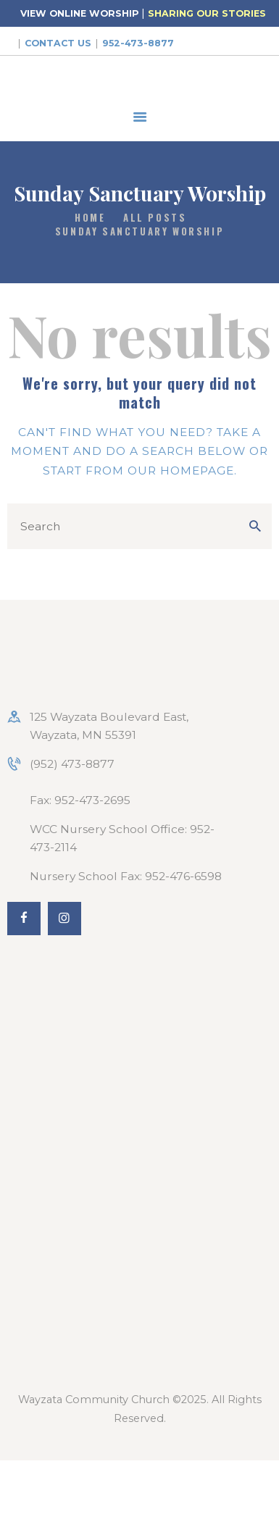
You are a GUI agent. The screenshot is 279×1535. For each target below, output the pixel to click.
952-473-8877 (138, 43)
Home (90, 218)
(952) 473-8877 (72, 764)
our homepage (181, 470)
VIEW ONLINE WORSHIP (79, 13)
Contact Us (58, 43)
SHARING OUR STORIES (207, 13)
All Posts (154, 217)
